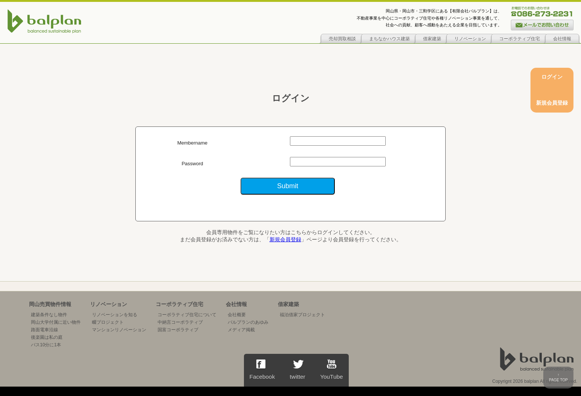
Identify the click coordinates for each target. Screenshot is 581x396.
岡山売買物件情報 (50, 304)
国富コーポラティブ (178, 329)
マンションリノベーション (119, 329)
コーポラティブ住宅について (187, 314)
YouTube (331, 369)
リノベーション (470, 38)
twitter (297, 369)
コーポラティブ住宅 (519, 38)
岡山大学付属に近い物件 (56, 322)
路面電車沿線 (44, 329)
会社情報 (562, 38)
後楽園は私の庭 (47, 337)
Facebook (262, 369)
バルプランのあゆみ (248, 322)
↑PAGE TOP (558, 377)
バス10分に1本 (46, 344)
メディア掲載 (241, 329)
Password (192, 163)
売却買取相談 (342, 38)
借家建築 (432, 38)
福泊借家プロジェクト (302, 314)
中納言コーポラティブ (180, 322)
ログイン (552, 77)
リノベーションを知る (114, 314)
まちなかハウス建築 (389, 38)
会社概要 (237, 314)
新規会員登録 (285, 239)
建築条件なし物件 (49, 314)
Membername (192, 143)
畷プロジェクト (108, 322)
